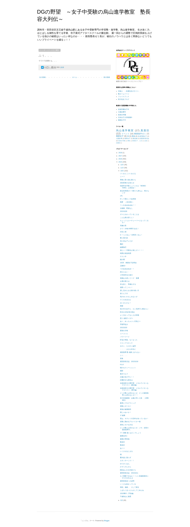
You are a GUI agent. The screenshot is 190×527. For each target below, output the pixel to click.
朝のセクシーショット (128, 368)
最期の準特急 (125, 439)
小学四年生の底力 (126, 275)
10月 (122, 171)
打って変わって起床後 (128, 199)
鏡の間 (122, 259)
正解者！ (123, 266)
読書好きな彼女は (126, 380)
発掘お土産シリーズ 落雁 (129, 278)
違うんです (124, 293)
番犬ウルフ (124, 374)
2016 (121, 159)
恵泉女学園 (122, 115)
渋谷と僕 (123, 232)
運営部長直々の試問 (127, 481)
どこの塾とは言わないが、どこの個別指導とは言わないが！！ (134, 394)
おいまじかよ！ (125, 303)
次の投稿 (42, 77)
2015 (121, 162)
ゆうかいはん (125, 464)
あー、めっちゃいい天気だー (130, 321)
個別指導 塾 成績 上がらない (130, 352)
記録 (145, 140)
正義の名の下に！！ (127, 377)
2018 (121, 153)
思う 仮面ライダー (126, 318)
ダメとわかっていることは (129, 214)
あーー (122, 448)
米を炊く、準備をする (128, 284)
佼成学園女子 (142, 136)
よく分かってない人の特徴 (129, 315)
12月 (122, 165)
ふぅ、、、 (124, 355)
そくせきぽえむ (125, 300)
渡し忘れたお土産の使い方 (129, 290)
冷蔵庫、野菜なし (126, 208)
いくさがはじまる (126, 451)
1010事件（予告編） (127, 493)
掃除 (128, 140)
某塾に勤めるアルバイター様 (130, 422)
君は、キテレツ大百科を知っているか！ (134, 418)
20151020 (123, 327)
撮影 (121, 371)
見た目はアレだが (126, 241)
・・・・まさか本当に (128, 349)
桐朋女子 (120, 136)
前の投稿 (107, 77)
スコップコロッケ (126, 343)
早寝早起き (124, 324)
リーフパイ (124, 334)
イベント (125, 134)
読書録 (118, 143)
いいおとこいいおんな (128, 173)
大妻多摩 (119, 138)
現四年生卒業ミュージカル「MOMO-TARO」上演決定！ (133, 187)
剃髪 (121, 306)
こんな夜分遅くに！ (127, 217)
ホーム (74, 77)
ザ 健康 (122, 415)
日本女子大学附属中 (125, 117)
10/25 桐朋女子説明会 (128, 263)
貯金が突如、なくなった (128, 340)
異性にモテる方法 (126, 425)
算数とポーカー (125, 406)
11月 (122, 168)
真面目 (145, 130)
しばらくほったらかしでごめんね (132, 490)
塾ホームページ (123, 94)
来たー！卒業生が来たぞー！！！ (132, 250)
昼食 (121, 358)
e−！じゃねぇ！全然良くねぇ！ (131, 235)
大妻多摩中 (122, 112)
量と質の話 (124, 238)
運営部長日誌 (144, 138)
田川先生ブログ (123, 99)
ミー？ (122, 177)
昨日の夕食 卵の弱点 (127, 312)
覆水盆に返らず (125, 457)
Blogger (106, 521)
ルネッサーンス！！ (127, 460)
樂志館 (135, 138)
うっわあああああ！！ (128, 205)
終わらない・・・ (126, 272)
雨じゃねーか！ (125, 412)
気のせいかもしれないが (128, 297)
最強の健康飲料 (125, 409)
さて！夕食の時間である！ (129, 229)
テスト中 (123, 256)
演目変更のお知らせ (127, 183)
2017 (121, 156)
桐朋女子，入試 (137, 140)
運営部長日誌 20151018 (129, 361)
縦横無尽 (123, 247)
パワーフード (125, 337)
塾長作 (122, 442)
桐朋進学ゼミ (140, 134)
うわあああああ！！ (127, 269)
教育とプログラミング (128, 403)
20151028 (123, 211)
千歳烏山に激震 (125, 496)
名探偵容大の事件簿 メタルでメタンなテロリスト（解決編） (134, 384)
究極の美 (123, 226)
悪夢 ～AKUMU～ (127, 202)
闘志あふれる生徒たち (128, 470)
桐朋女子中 (122, 120)
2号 (121, 196)
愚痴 (133, 136)
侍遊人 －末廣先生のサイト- (128, 91)
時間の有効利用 (125, 253)
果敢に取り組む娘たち (128, 180)
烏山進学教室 (125, 130)
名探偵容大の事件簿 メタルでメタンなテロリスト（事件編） (134, 389)
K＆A (122, 364)
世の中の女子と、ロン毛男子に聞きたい (134, 309)
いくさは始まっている (128, 484)
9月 (121, 500)
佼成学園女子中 (123, 109)
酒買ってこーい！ (126, 287)
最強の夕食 (124, 331)
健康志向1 (123, 436)
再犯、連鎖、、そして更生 (129, 487)
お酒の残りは (125, 281)
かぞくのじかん (125, 467)
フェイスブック (123, 96)
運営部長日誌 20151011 (129, 473)
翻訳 (121, 244)
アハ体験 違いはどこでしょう (130, 433)
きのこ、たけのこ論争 (128, 346)
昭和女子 (128, 138)
